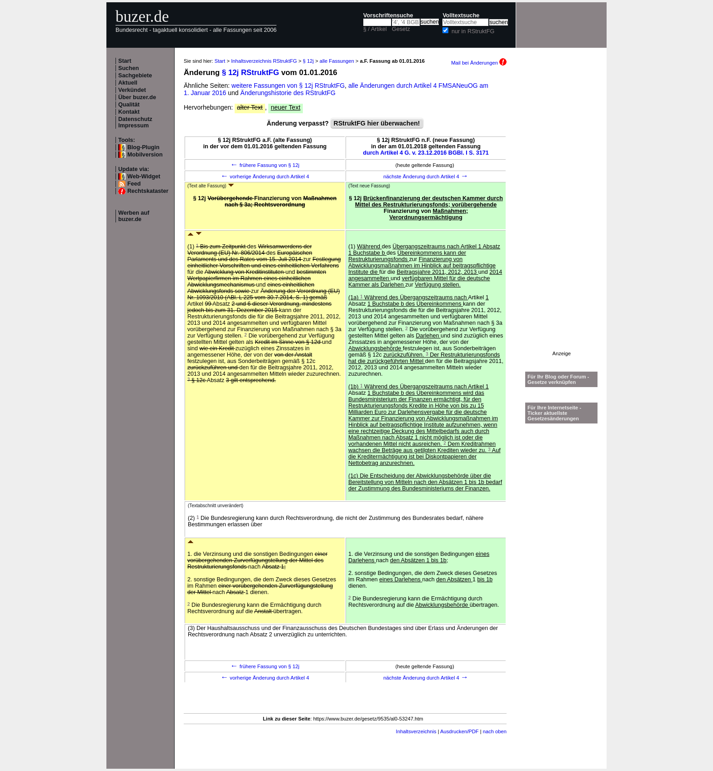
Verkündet (132, 90)
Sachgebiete (135, 75)
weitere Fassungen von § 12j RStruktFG (288, 85)
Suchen (128, 68)
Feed (134, 184)
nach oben (495, 731)
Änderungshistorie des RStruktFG (288, 92)
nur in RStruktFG (473, 31)
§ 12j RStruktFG (250, 72)
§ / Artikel (375, 29)
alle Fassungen (337, 61)
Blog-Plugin (143, 147)
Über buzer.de (137, 97)
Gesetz (401, 29)
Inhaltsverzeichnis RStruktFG (264, 61)
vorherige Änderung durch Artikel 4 (265, 176)
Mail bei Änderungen (479, 63)
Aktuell (127, 83)
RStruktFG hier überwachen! (377, 123)
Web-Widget (143, 176)
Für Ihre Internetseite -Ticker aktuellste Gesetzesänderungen (554, 413)
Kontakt (129, 112)
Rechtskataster (147, 191)
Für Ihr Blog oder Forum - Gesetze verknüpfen (558, 379)
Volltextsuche (460, 15)
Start (124, 61)
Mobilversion (145, 154)
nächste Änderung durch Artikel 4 (425, 176)
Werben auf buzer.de (133, 216)
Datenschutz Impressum (135, 122)
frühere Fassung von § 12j (265, 165)
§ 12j (308, 61)
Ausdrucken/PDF (459, 731)
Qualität (129, 104)
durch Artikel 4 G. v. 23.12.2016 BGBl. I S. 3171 (426, 153)
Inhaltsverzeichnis (416, 731)
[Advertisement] (561, 214)
